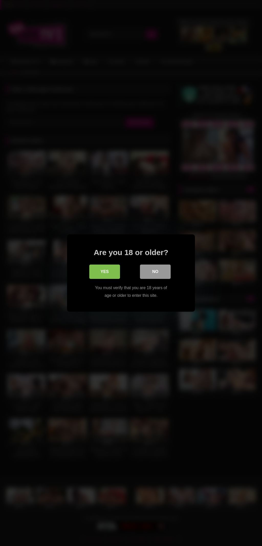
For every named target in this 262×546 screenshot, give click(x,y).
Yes (105, 271)
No (155, 271)
